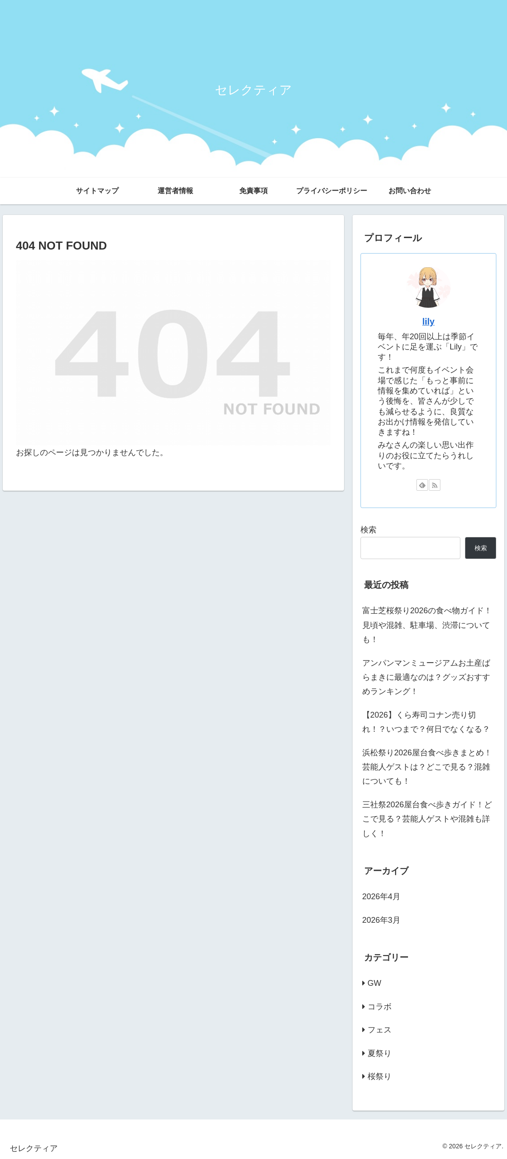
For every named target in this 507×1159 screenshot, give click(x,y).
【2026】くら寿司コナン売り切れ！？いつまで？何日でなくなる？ (426, 722)
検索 (368, 529)
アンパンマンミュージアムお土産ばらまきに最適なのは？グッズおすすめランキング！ (426, 677)
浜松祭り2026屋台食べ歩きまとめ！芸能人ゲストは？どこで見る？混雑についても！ (427, 767)
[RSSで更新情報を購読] (434, 485)
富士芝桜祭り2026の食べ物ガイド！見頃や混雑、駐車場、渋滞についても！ (427, 625)
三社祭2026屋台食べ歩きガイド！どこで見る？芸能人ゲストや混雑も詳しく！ (427, 819)
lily (428, 321)
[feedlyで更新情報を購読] (422, 485)
